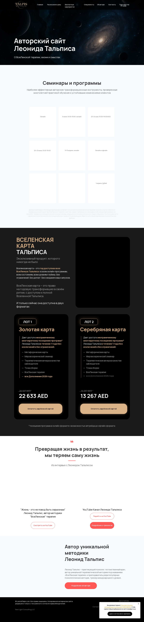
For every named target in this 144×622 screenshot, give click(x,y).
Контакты (112, 5)
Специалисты (89, 5)
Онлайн (43, 117)
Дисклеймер (124, 601)
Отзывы (123, 6)
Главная (40, 5)
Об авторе (100, 5)
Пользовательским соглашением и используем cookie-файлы (118, 606)
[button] (103, 409)
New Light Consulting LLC (25, 609)
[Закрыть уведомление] (138, 604)
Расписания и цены (54, 5)
